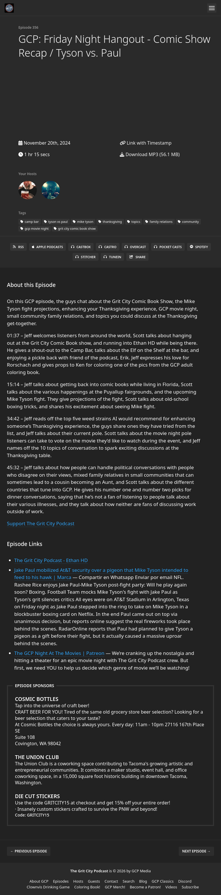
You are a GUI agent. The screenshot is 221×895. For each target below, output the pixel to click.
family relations (158, 221)
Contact (111, 881)
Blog (143, 881)
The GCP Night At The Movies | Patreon (59, 653)
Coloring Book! (87, 887)
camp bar (29, 221)
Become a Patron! (145, 887)
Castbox (81, 247)
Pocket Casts (168, 247)
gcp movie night (34, 228)
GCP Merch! (115, 887)
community (188, 221)
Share (137, 257)
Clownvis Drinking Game (48, 887)
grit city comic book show (75, 228)
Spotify (199, 247)
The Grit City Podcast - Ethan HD (51, 560)
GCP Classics (163, 881)
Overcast (135, 247)
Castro (107, 247)
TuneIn (112, 257)
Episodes (60, 881)
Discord (184, 881)
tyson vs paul (56, 221)
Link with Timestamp (146, 143)
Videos (171, 887)
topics (133, 221)
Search (128, 881)
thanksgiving (110, 221)
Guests (94, 881)
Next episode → (196, 851)
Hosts (78, 881)
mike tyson (83, 221)
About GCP (39, 881)
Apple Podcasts (47, 247)
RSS (18, 247)
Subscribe (190, 887)
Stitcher (85, 257)
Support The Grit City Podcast (40, 523)
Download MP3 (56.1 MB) (150, 154)
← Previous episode (28, 851)
